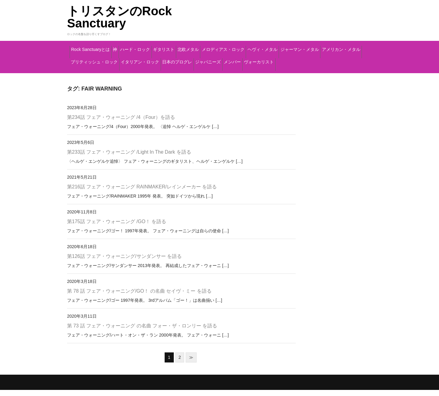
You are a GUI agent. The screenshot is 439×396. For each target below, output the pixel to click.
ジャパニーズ (137, 72)
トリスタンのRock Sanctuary (119, 17)
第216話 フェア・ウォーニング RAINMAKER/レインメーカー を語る (142, 192)
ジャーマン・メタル (145, 60)
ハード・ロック (174, 47)
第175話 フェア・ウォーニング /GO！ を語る (116, 227)
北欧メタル (255, 47)
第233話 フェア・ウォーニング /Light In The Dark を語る (129, 158)
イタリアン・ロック (331, 60)
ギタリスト (217, 47)
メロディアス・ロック (306, 47)
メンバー (175, 72)
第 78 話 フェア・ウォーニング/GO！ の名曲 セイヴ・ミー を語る (139, 297)
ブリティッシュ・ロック (267, 60)
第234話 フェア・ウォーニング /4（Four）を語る (121, 123)
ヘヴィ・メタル (91, 60)
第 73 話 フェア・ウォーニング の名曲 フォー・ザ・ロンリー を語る (142, 331)
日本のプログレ (91, 72)
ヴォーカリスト (216, 72)
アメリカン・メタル (203, 60)
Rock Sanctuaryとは (99, 47)
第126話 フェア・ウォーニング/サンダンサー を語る (124, 262)
